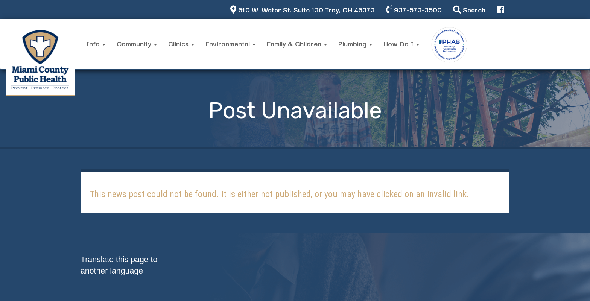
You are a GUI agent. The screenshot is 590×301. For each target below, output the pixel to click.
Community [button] (137, 43)
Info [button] (95, 43)
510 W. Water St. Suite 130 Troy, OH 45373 (302, 9)
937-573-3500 (414, 9)
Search (469, 9)
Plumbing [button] (355, 43)
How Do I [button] (401, 43)
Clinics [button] (181, 43)
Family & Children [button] (297, 43)
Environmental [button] (230, 43)
